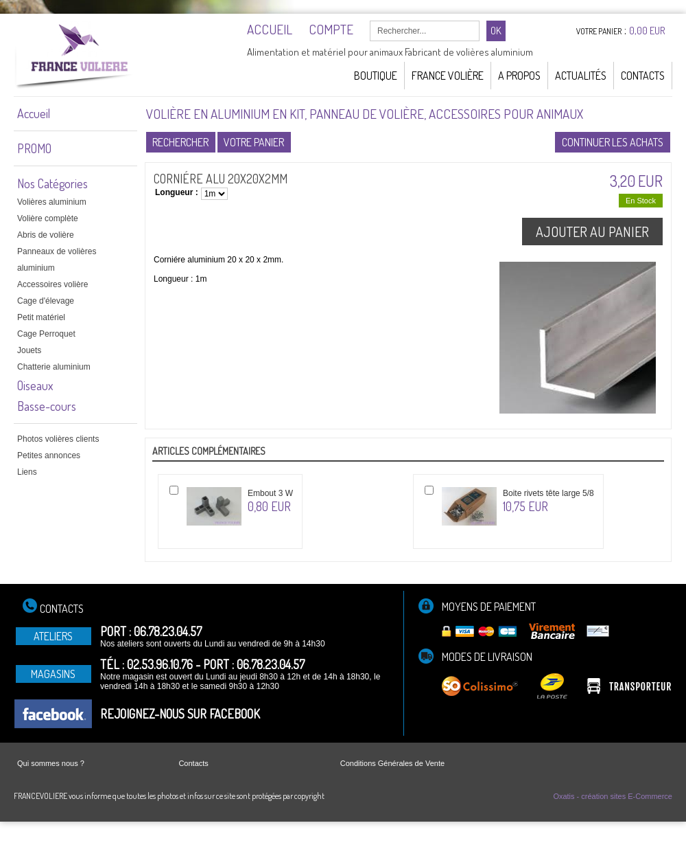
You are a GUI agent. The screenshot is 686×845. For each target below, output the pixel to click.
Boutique (375, 75)
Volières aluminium (51, 202)
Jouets (29, 350)
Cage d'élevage (45, 301)
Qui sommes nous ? (50, 763)
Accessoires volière (52, 284)
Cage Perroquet (46, 334)
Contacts (643, 75)
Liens (27, 472)
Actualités (580, 75)
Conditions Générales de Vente (392, 763)
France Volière (448, 75)
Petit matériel (41, 317)
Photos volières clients (58, 439)
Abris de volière (45, 235)
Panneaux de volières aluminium (56, 260)
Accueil (33, 113)
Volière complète (47, 218)
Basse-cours (46, 406)
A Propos (519, 75)
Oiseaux (35, 385)
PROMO (34, 148)
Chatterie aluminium (54, 367)
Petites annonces (48, 455)
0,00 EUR (647, 30)
